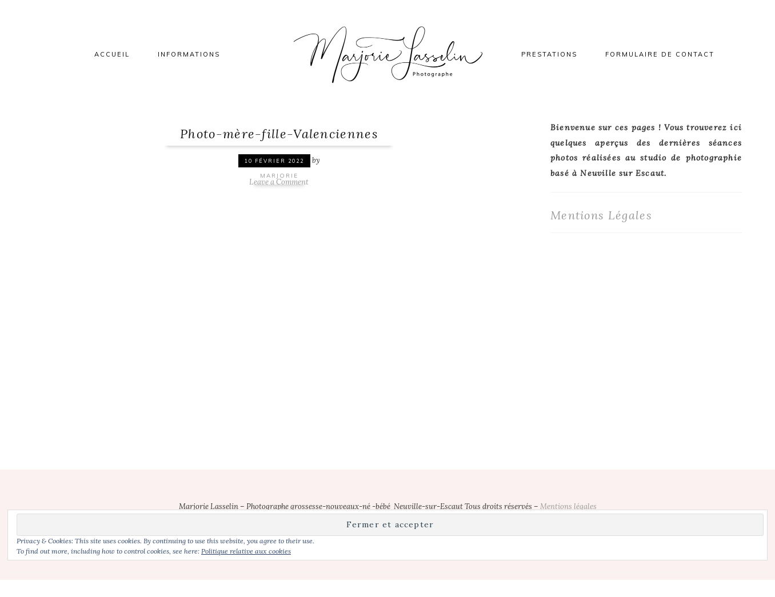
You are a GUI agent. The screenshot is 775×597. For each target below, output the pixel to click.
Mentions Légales (601, 215)
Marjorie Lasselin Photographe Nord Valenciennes (387, 54)
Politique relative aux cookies (246, 551)
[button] (110, 284)
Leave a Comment (279, 182)
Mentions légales (568, 506)
